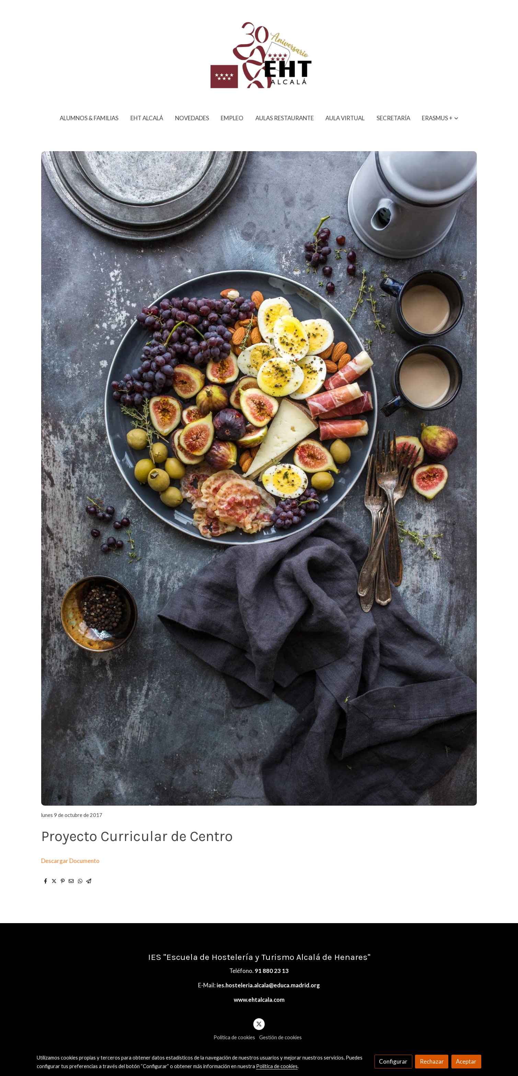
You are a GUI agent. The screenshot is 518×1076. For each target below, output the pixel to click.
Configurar (393, 1061)
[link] (258, 54)
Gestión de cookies (280, 1037)
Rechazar (432, 1061)
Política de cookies (234, 1037)
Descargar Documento (70, 860)
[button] (440, 118)
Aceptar (466, 1061)
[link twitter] (259, 1024)
